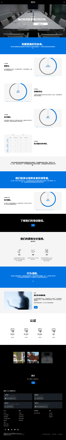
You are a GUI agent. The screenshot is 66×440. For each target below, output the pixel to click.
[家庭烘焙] (33, 2)
